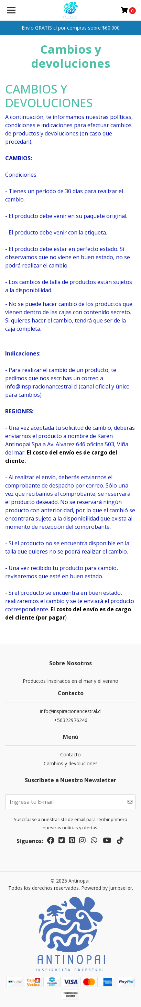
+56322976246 (70, 720)
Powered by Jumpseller (106, 888)
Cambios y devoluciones (71, 763)
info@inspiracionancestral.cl (70, 711)
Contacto (70, 754)
